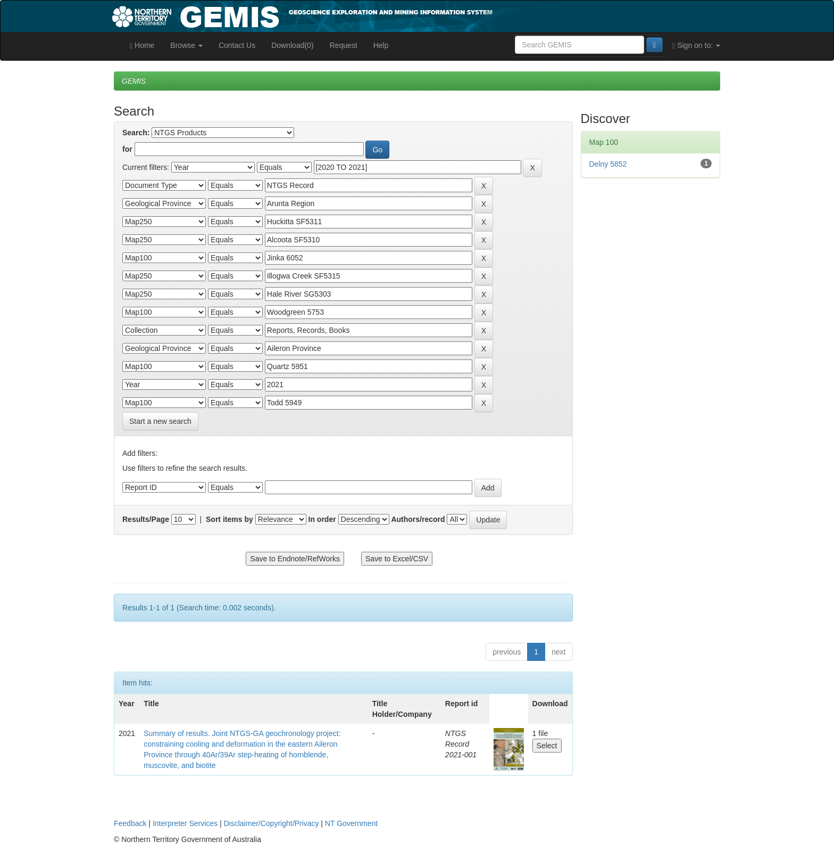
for (127, 149)
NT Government (351, 823)
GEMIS (134, 81)
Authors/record (418, 519)
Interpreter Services (185, 823)
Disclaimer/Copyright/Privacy (271, 823)
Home (142, 45)
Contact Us (237, 45)
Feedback (130, 823)
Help (381, 45)
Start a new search (160, 421)
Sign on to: (696, 45)
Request (343, 45)
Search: (135, 132)
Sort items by (229, 519)
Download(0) (292, 45)
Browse (186, 45)
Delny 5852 (608, 164)
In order (322, 519)
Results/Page (145, 519)
